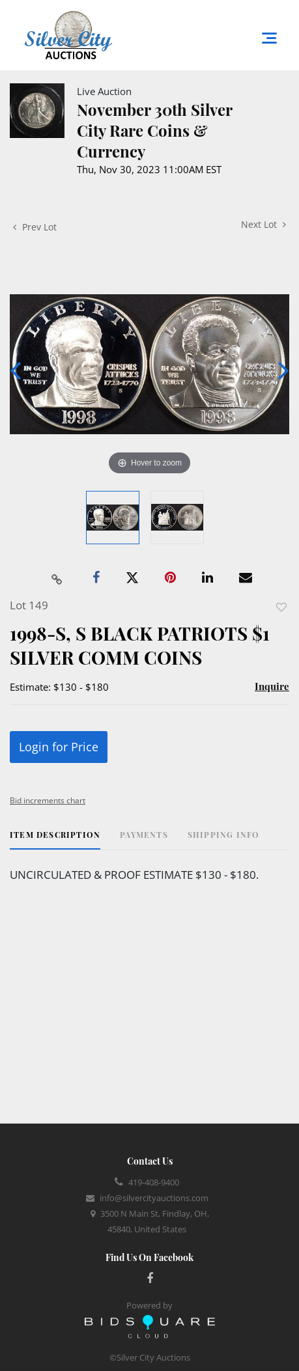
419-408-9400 (153, 1182)
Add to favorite (281, 607)
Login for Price (58, 747)
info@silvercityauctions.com (154, 1198)
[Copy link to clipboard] (56, 578)
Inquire (272, 686)
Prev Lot (35, 227)
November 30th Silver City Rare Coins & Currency (154, 130)
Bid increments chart (47, 800)
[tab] (55, 839)
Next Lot (263, 224)
